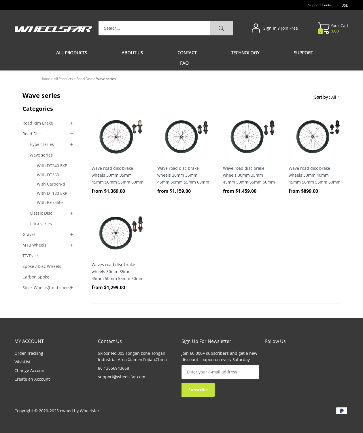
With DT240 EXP (52, 165)
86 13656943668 (113, 368)
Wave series (41, 155)
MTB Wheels (34, 245)
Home (45, 78)
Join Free (289, 28)
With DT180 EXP (52, 193)
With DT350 (48, 175)
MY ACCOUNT (29, 341)
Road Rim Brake (37, 123)
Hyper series (42, 144)
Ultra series (41, 223)
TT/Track (30, 255)
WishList (22, 362)
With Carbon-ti (51, 184)
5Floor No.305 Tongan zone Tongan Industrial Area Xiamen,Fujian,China (132, 356)
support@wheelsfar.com (121, 376)
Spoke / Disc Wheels (41, 266)
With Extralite (50, 202)
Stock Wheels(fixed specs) (46, 287)
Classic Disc (41, 213)
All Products (63, 78)
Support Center (320, 5)
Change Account (30, 370)
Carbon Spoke (35, 277)
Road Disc (84, 78)
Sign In (270, 28)
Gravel (28, 234)
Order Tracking (28, 353)
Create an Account (32, 379)
